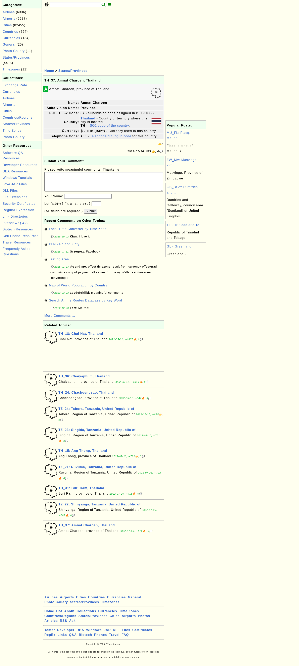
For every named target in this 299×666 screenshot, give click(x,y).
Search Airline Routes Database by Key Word (85, 304)
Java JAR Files (15, 184)
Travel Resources (17, 242)
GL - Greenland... (181, 246)
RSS (63, 624)
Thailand (88, 118)
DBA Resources (15, 171)
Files (126, 634)
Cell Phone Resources (21, 236)
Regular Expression (18, 210)
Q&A (73, 639)
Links (62, 639)
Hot (59, 615)
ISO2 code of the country (109, 125)
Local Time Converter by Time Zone (77, 233)
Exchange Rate (15, 85)
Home (49, 70)
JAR (107, 634)
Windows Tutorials (17, 177)
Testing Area (59, 263)
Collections (86, 615)
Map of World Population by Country (78, 289)
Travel (114, 639)
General (9, 44)
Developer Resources (20, 165)
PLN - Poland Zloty (64, 248)
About (69, 615)
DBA (80, 634)
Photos (144, 620)
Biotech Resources (18, 229)
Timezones (11, 69)
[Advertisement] (22, 318)
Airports (9, 18)
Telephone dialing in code (110, 136)
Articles (51, 624)
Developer (65, 634)
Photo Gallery (14, 51)
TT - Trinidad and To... (185, 225)
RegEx (49, 639)
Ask (72, 624)
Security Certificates (19, 203)
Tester (49, 634)
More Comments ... (59, 319)
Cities (7, 25)
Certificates (142, 634)
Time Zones (12, 130)
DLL (116, 634)
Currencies (11, 38)
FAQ (125, 639)
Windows (94, 634)
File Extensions (15, 197)
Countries (10, 31)
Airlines (9, 12)
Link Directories (15, 216)
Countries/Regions (18, 117)
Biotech (85, 639)
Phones (100, 639)
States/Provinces (16, 57)
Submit (91, 215)
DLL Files (10, 190)
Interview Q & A (15, 223)
